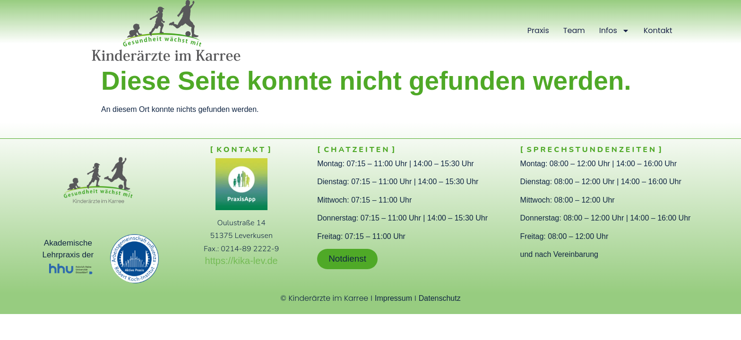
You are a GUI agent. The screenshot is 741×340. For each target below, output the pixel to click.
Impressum (393, 298)
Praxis (538, 30)
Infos (614, 31)
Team (574, 30)
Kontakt (658, 30)
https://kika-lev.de (241, 260)
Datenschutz (440, 298)
